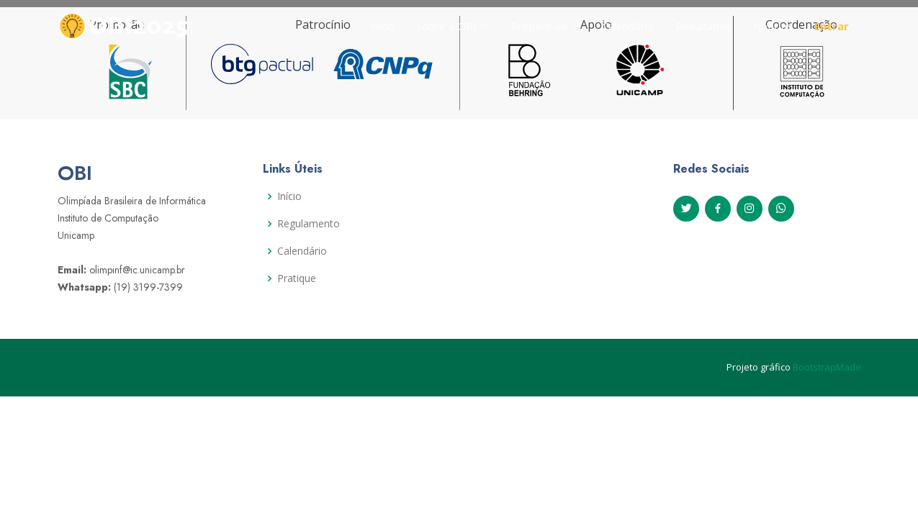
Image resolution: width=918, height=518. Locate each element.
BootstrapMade (827, 366)
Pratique (296, 278)
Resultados (703, 26)
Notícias (773, 26)
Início (382, 26)
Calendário (628, 26)
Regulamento (308, 224)
